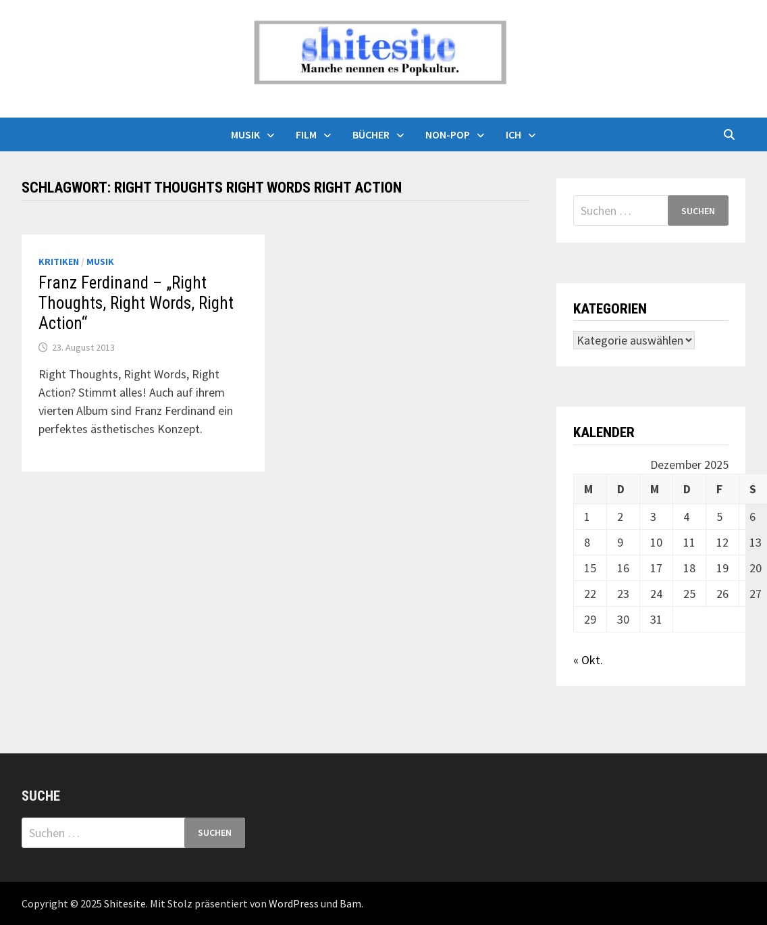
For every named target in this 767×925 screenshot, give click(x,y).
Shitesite (125, 903)
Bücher (371, 134)
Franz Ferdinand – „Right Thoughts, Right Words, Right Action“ (136, 303)
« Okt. (588, 660)
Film (306, 134)
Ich (513, 134)
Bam (350, 903)
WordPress (294, 903)
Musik (245, 134)
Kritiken (58, 261)
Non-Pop (447, 134)
